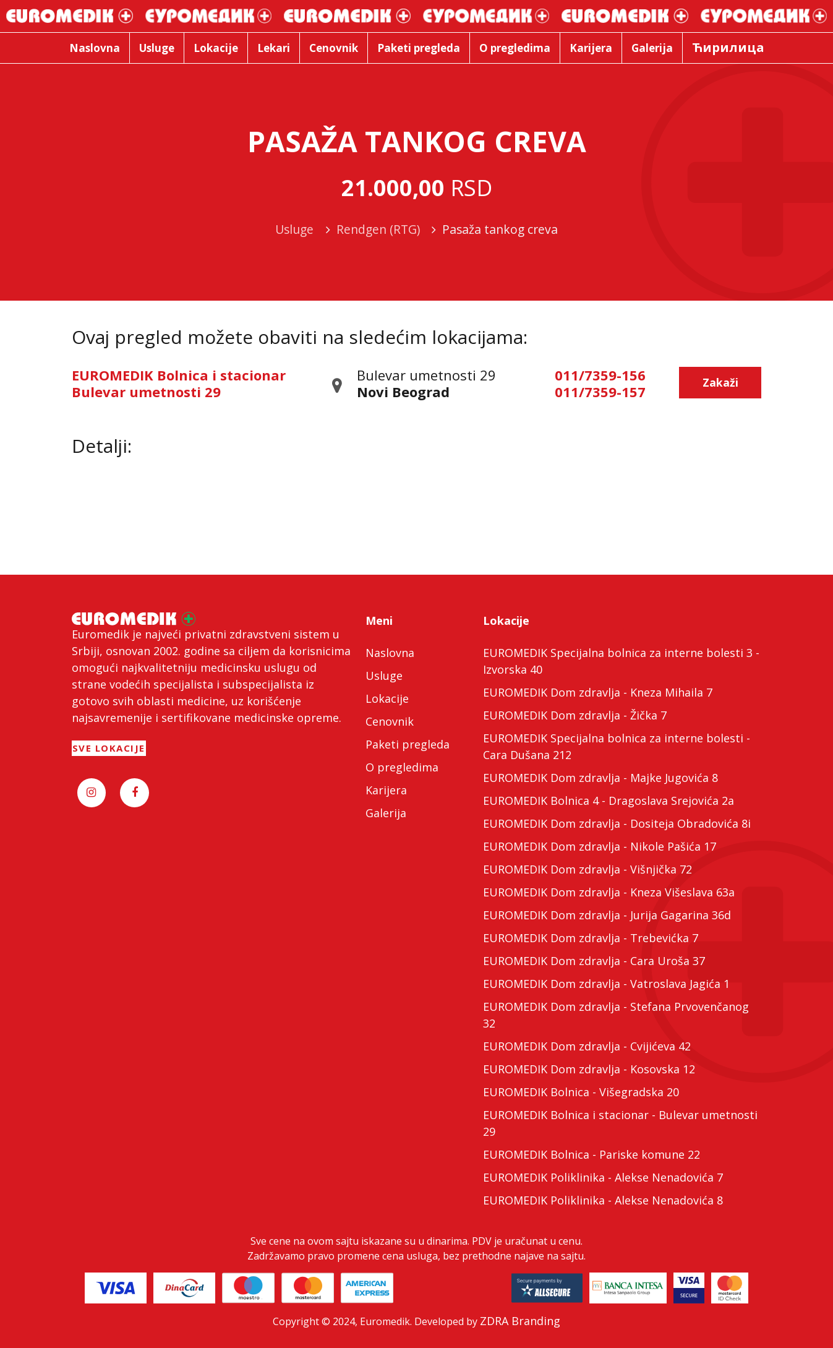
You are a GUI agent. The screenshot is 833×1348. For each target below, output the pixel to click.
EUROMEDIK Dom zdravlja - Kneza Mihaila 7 (597, 692)
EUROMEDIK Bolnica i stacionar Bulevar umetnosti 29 (179, 383)
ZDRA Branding (520, 1320)
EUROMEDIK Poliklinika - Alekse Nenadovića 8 (603, 1200)
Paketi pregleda (407, 744)
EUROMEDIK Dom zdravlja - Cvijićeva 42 (587, 1046)
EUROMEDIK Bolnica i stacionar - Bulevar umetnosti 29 (620, 1123)
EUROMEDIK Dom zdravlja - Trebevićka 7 (590, 937)
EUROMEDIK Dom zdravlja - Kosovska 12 (589, 1069)
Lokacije (387, 698)
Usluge (384, 675)
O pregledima (401, 767)
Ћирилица (728, 47)
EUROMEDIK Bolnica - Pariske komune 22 (591, 1154)
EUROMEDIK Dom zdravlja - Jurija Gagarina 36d (607, 915)
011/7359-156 (600, 375)
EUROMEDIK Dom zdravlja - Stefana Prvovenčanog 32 (616, 1015)
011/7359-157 (600, 392)
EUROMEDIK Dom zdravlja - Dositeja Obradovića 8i (617, 823)
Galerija (385, 812)
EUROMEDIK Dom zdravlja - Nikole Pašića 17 (599, 846)
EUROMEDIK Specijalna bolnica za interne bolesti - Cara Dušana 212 (616, 746)
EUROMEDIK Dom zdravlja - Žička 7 (575, 715)
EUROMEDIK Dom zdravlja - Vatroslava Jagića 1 (606, 983)
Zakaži (720, 382)
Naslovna (389, 652)
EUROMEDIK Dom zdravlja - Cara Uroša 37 (594, 960)
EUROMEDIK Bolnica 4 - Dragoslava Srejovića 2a (608, 800)
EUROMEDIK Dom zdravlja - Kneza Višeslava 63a (609, 892)
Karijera (386, 790)
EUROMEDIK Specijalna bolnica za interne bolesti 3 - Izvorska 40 (621, 661)
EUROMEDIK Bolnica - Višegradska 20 (581, 1091)
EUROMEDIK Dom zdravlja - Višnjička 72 (587, 869)
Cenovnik (389, 721)
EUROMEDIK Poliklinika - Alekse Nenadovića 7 (603, 1177)
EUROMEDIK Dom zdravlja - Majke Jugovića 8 (600, 777)
